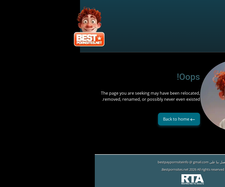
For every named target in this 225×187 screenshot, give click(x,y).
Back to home (99, 119)
